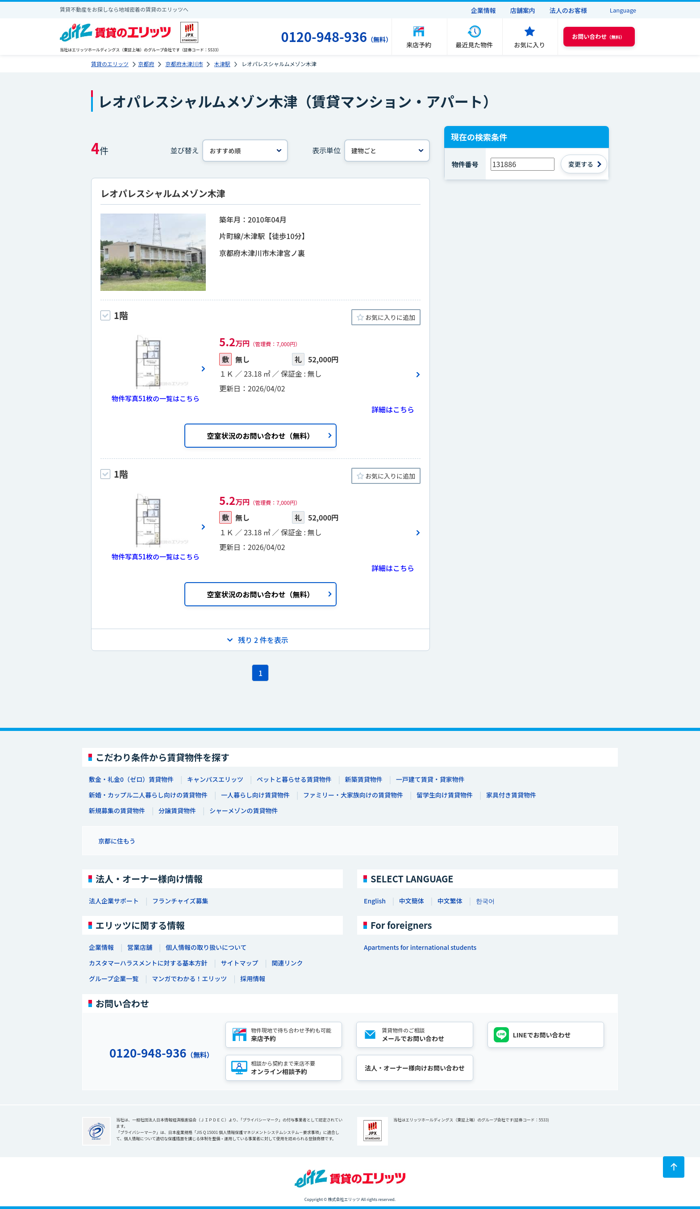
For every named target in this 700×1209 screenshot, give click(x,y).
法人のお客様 (568, 10)
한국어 (485, 900)
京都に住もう (117, 840)
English (375, 900)
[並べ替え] (245, 150)
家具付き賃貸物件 (511, 794)
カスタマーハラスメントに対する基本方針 (148, 962)
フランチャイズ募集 (180, 900)
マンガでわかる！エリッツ (189, 978)
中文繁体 (450, 900)
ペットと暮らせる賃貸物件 (294, 779)
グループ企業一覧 (113, 978)
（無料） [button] (598, 36)
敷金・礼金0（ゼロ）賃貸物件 (131, 779)
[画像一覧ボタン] (153, 368)
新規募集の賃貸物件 (117, 810)
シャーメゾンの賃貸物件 (243, 810)
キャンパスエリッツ (215, 779)
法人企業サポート (114, 900)
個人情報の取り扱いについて (206, 947)
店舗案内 (522, 10)
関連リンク (287, 962)
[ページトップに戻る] (673, 1167)
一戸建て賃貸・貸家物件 (430, 779)
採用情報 (252, 978)
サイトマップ (239, 962)
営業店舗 (139, 947)
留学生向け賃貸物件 (445, 794)
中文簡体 (411, 900)
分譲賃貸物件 (177, 810)
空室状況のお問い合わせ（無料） (260, 435)
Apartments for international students (420, 947)
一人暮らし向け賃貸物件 (255, 794)
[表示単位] (387, 150)
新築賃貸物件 (364, 779)
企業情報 (483, 10)
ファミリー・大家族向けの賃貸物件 (353, 794)
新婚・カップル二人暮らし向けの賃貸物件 (148, 794)
